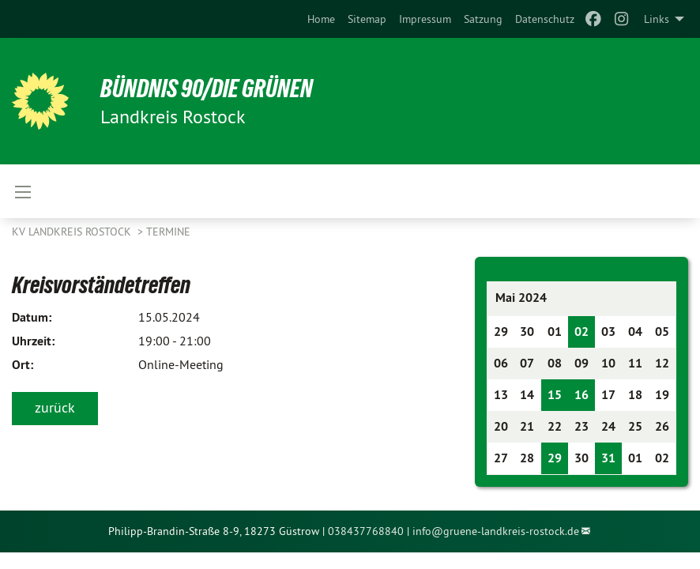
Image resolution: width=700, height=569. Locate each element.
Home (321, 19)
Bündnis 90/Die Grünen (206, 88)
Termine (168, 231)
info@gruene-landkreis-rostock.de (495, 531)
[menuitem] (321, 19)
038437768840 (366, 531)
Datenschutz (544, 19)
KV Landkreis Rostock (73, 231)
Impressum (425, 19)
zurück (55, 407)
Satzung (483, 19)
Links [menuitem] (656, 19)
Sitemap (367, 19)
